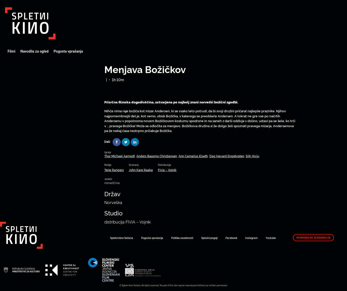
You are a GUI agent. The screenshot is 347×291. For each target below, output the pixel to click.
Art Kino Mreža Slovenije (30, 23)
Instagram (251, 237)
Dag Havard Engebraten (226, 156)
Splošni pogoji (209, 237)
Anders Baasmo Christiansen (156, 156)
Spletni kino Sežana (121, 237)
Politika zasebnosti (182, 237)
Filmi (11, 51)
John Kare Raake (141, 170)
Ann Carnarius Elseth (193, 156)
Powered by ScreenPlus (313, 237)
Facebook (231, 237)
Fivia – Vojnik (167, 170)
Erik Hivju (252, 156)
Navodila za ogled (34, 51)
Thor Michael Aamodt (119, 156)
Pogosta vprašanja (68, 51)
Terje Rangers (114, 170)
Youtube (271, 237)
